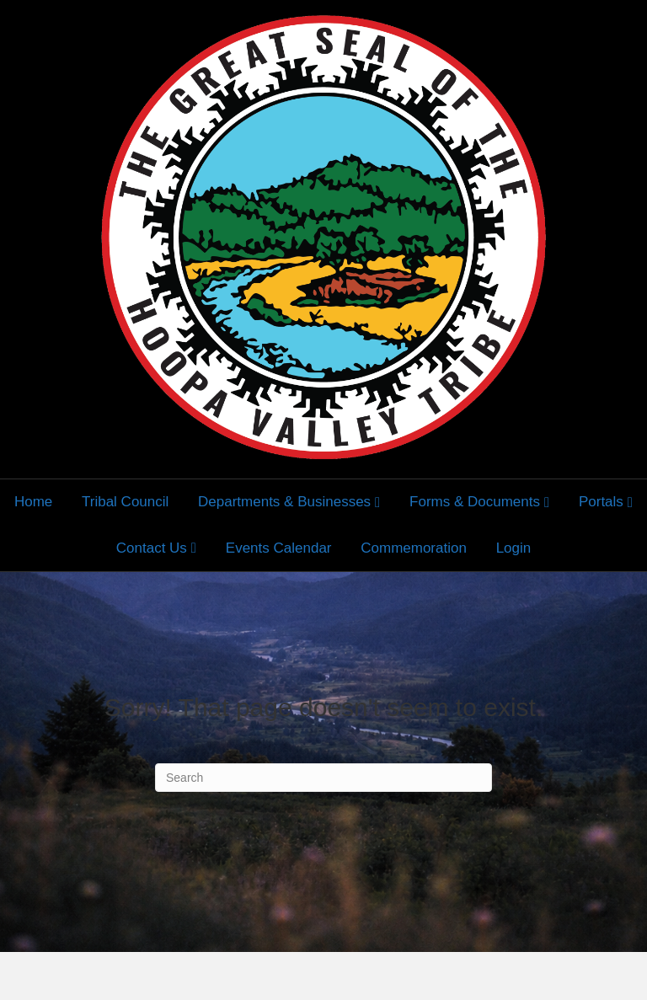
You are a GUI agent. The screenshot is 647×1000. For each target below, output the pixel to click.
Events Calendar (279, 548)
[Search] (323, 777)
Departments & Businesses (284, 502)
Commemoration (414, 548)
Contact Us (151, 548)
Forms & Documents (474, 502)
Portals (601, 502)
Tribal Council (125, 502)
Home (33, 502)
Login (514, 548)
